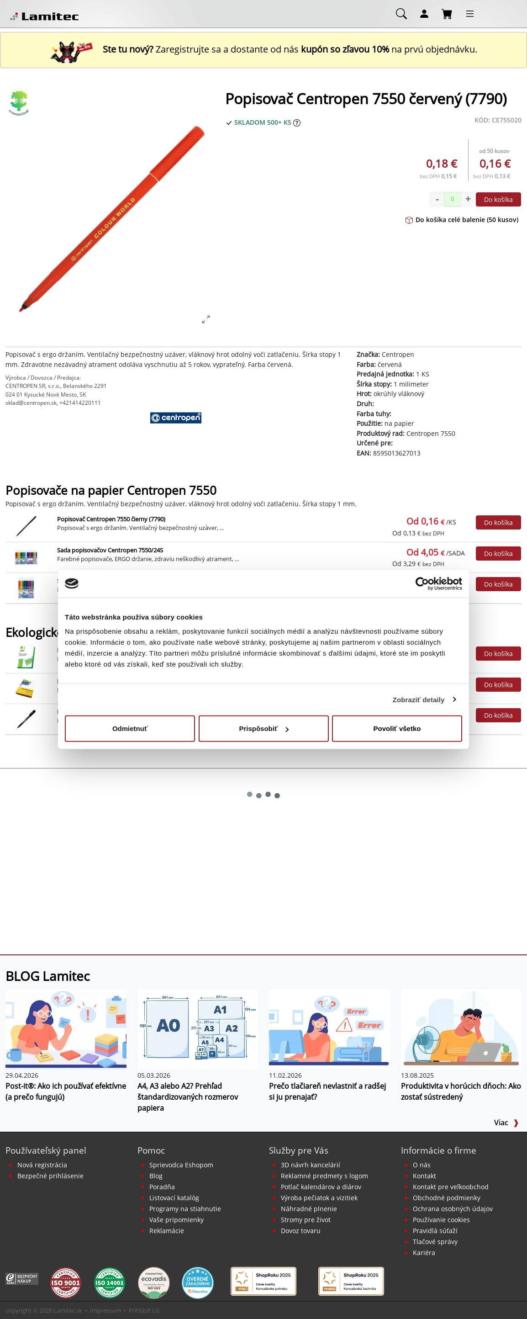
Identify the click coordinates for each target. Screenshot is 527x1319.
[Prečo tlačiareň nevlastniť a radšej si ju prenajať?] (329, 1028)
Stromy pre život (306, 1219)
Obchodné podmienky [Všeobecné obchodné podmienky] (446, 1197)
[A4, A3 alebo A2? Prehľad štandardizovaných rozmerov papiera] (197, 1028)
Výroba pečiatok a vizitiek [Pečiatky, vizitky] (319, 1197)
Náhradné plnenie (309, 1208)
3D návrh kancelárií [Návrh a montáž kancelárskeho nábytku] (310, 1164)
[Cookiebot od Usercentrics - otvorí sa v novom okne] (422, 583)
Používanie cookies (441, 1219)
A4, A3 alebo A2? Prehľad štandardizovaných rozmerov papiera (187, 1097)
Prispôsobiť (264, 728)
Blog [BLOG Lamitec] (156, 1175)
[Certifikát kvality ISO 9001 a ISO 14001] (66, 1282)
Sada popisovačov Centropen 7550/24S (110, 550)
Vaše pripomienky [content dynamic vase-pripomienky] (176, 1219)
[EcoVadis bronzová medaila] (154, 1282)
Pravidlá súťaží (435, 1230)
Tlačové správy (435, 1241)
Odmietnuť (130, 728)
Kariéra (424, 1252)
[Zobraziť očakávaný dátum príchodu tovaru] (296, 122)
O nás (422, 1164)
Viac (506, 1123)
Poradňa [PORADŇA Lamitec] (162, 1186)
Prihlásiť (140, 1310)
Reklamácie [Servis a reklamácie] (166, 1230)
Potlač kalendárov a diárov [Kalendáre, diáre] (321, 1186)
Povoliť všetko (397, 728)
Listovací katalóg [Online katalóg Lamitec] (174, 1197)
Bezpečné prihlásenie (50, 1175)
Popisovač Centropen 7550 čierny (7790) (111, 519)
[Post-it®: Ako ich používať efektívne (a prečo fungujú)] (65, 1028)
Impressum (105, 1310)
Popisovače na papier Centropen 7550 (110, 490)
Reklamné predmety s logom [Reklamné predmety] (324, 1175)
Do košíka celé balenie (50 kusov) (462, 219)
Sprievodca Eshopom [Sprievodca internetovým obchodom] (181, 1164)
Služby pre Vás (298, 1150)
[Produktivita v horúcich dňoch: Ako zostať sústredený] (461, 1028)
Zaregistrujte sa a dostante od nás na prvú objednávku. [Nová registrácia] (263, 49)
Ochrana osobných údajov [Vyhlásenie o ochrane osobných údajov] (453, 1208)
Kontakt (424, 1175)
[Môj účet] (424, 13)
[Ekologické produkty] (19, 103)
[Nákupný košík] (447, 13)
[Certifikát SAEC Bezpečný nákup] (21, 1278)
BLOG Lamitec (47, 976)
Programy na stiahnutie (185, 1208)
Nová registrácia (42, 1164)
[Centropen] (175, 434)
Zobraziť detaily (419, 699)
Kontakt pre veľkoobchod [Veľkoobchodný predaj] (451, 1186)
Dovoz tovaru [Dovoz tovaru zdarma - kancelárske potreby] (301, 1230)
